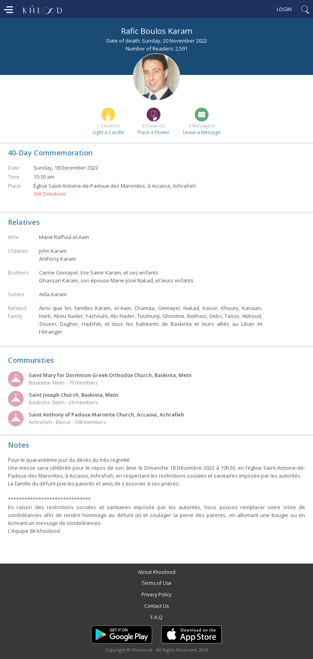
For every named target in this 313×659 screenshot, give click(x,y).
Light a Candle (108, 132)
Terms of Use (156, 583)
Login (284, 9)
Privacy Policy (156, 594)
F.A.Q (156, 617)
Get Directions (50, 194)
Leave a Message (202, 132)
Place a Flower (154, 132)
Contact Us (156, 606)
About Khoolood (156, 572)
